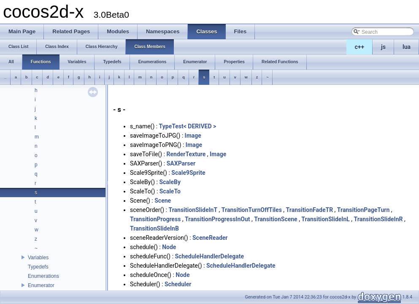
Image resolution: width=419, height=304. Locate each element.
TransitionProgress (155, 219)
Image (193, 135)
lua (407, 46)
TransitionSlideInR (378, 219)
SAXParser (181, 163)
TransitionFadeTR (309, 209)
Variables (38, 258)
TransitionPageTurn (363, 209)
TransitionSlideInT (192, 209)
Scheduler (178, 284)
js (383, 46)
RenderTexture (186, 154)
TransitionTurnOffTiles (252, 209)
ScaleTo (170, 191)
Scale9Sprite (188, 172)
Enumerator (41, 285)
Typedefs (38, 267)
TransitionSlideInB (154, 228)
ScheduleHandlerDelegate (209, 256)
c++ (360, 46)
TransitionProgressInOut (217, 219)
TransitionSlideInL (325, 219)
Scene (162, 200)
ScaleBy (170, 182)
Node (169, 247)
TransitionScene (275, 219)
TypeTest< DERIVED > (187, 126)
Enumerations (43, 276)
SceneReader (209, 237)
